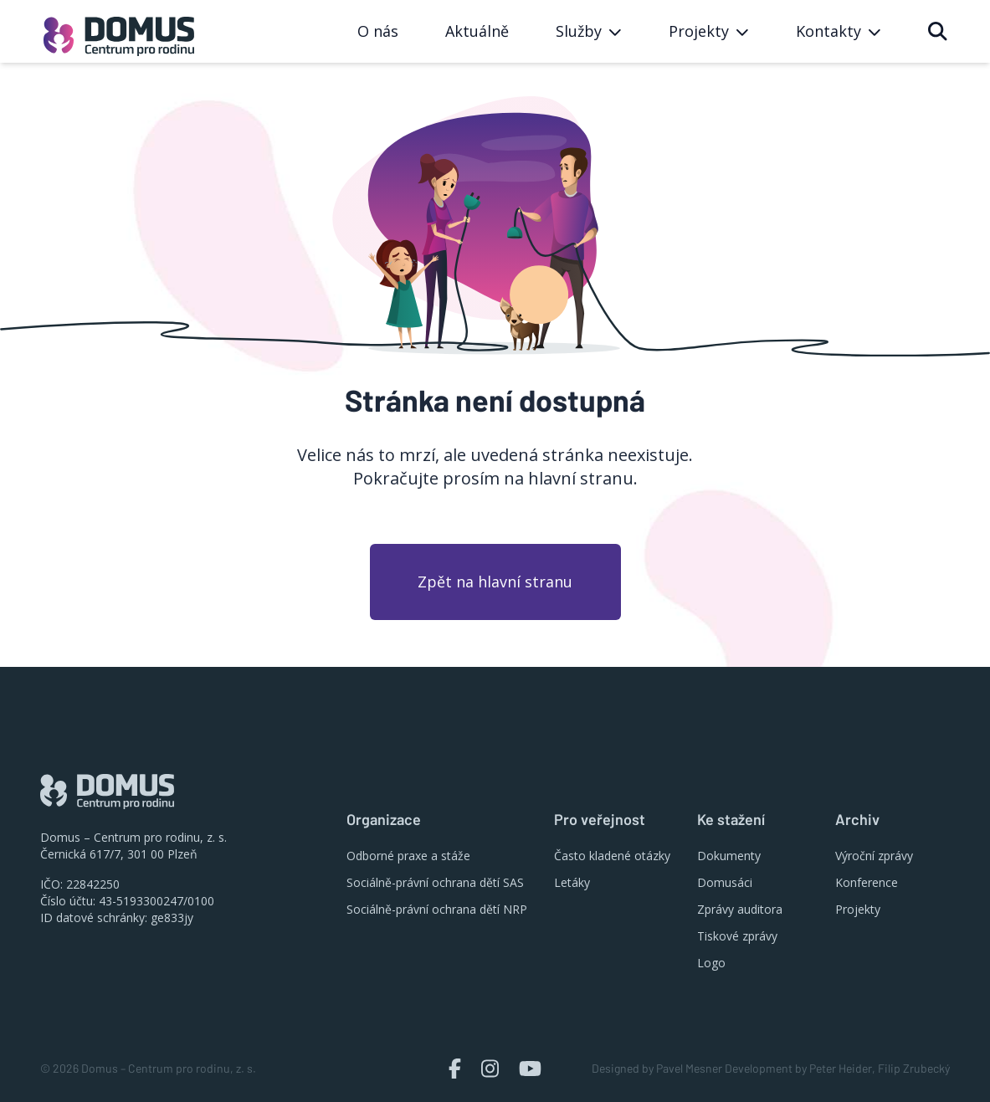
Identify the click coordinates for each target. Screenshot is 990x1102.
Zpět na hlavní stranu (495, 582)
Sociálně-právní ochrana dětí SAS (435, 882)
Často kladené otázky (612, 856)
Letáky (572, 882)
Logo (711, 963)
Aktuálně (477, 31)
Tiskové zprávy (737, 936)
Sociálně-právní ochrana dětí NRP (436, 909)
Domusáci (724, 882)
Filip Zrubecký (914, 1068)
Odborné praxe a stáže (408, 856)
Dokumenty (729, 856)
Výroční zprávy (874, 856)
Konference (866, 882)
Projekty (857, 909)
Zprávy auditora (739, 909)
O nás (377, 31)
